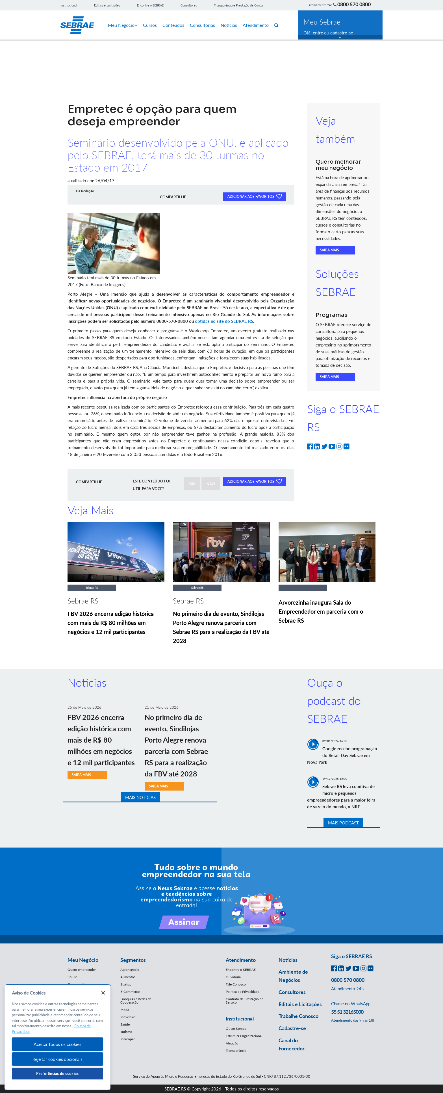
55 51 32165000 (347, 1012)
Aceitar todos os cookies (57, 1044)
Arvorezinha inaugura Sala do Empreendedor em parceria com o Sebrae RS (321, 611)
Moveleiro (127, 1017)
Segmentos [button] (133, 960)
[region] (57, 1037)
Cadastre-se (292, 1028)
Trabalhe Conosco (298, 1016)
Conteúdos (173, 25)
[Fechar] (103, 993)
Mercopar (127, 1039)
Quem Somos (236, 1028)
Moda (124, 1010)
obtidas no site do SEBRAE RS (224, 321)
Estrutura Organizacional (244, 1036)
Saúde (125, 1024)
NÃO (211, 484)
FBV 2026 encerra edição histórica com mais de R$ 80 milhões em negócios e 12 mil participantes (111, 622)
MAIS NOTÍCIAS (140, 797)
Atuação (232, 1043)
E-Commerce (130, 991)
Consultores (189, 5)
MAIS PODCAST (343, 822)
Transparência (236, 1050)
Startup (125, 984)
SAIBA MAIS (329, 250)
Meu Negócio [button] (83, 960)
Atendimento (256, 25)
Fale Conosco (236, 984)
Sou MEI (74, 977)
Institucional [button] (240, 1018)
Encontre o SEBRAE (150, 5)
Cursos (150, 25)
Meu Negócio (122, 25)
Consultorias (202, 25)
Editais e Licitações (107, 5)
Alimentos (127, 977)
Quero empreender (82, 969)
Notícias (229, 25)
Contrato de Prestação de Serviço (244, 1000)
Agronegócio (129, 969)
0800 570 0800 (354, 4)
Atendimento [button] (241, 960)
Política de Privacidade (242, 991)
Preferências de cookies (57, 1073)
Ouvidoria (233, 977)
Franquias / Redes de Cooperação (135, 1000)
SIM (192, 484)
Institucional (68, 5)
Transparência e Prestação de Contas (239, 5)
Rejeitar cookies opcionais (57, 1059)
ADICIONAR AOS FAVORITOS (254, 196)
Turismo (126, 1032)
